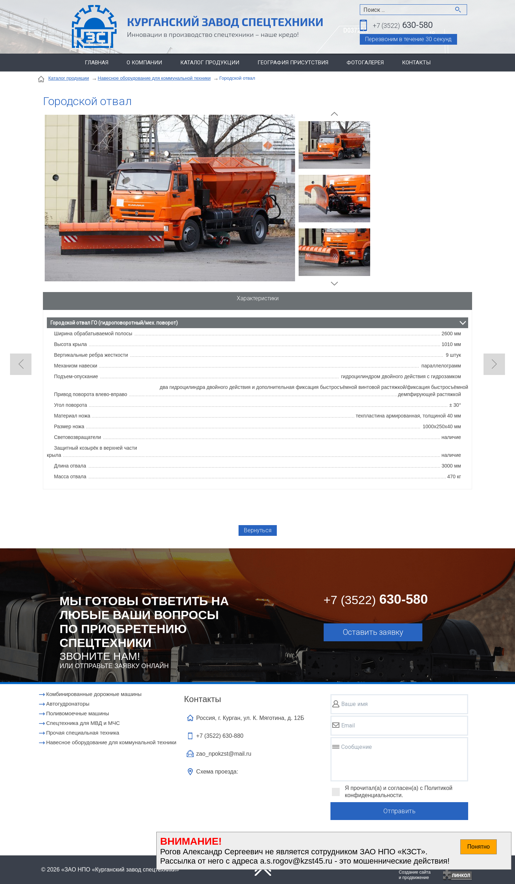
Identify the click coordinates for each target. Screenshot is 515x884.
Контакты (416, 62)
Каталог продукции (209, 62)
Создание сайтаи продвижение (415, 875)
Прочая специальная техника (82, 733)
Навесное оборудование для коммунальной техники (154, 78)
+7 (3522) (220, 736)
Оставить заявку (373, 632)
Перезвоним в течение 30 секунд (408, 39)
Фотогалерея (365, 62)
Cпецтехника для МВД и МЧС (83, 723)
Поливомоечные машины (77, 713)
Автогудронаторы (67, 704)
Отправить (399, 811)
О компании (144, 62)
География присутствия (293, 62)
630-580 (403, 25)
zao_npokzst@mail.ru (223, 754)
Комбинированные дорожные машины (94, 694)
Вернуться (257, 530)
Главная (96, 62)
